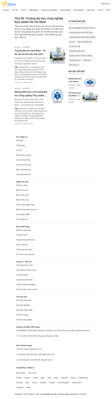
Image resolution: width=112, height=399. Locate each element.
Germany (19, 383)
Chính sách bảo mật (23, 165)
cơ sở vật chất (27, 111)
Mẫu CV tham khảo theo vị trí (27, 210)
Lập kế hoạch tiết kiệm (24, 280)
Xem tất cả (74, 65)
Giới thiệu (19, 141)
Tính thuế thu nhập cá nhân (26, 270)
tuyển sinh (22, 108)
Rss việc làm (20, 373)
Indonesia (64, 378)
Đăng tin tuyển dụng (23, 230)
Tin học (100, 10)
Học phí (72, 42)
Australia (43, 383)
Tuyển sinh (87, 60)
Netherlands (83, 378)
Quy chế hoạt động (23, 160)
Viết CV (23, 10)
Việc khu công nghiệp (24, 320)
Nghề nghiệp (33, 10)
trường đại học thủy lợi (23, 77)
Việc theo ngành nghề (24, 310)
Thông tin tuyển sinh (76, 51)
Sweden (27, 378)
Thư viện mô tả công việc (25, 254)
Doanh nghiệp (78, 10)
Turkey (35, 378)
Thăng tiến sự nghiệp (49, 10)
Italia (27, 383)
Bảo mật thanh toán (23, 170)
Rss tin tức (32, 373)
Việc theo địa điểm (23, 305)
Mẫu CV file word (22, 200)
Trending (6, 10)
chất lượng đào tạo (40, 111)
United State (76, 383)
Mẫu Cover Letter (22, 195)
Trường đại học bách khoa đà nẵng (82, 37)
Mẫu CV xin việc (22, 190)
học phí (17, 113)
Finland (19, 378)
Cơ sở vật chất (74, 46)
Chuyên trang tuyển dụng (25, 240)
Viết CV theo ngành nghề (25, 205)
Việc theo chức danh (23, 300)
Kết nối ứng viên (22, 245)
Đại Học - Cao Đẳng (22, 47)
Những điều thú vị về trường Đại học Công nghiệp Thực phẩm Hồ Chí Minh (31, 95)
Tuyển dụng (90, 10)
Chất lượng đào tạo (84, 42)
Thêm (109, 10)
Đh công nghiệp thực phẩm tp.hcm (82, 28)
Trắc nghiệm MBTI (23, 214)
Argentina (19, 387)
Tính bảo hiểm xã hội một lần (27, 289)
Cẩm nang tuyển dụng (24, 250)
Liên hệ (19, 150)
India (49, 378)
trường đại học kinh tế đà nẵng (29, 72)
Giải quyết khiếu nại (23, 174)
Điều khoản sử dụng (23, 155)
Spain (43, 378)
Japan (28, 387)
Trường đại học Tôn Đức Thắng (80, 56)
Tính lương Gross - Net (24, 265)
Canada (52, 383)
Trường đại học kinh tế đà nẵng (81, 32)
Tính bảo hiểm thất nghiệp (25, 285)
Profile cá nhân (21, 185)
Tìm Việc (15, 10)
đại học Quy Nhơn (37, 77)
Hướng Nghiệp (65, 10)
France (34, 383)
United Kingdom (63, 383)
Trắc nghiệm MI (22, 219)
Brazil (56, 378)
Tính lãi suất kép (22, 275)
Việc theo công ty (22, 315)
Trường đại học (24, 67)
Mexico (73, 378)
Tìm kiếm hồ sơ (22, 235)
